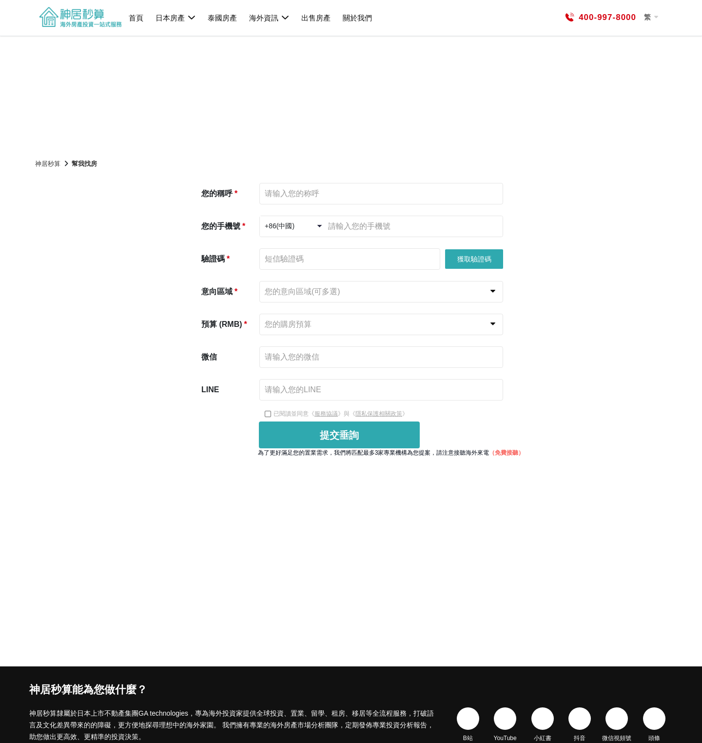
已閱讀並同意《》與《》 (336, 414)
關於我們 (357, 17)
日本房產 (176, 17)
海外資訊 (269, 17)
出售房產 (316, 17)
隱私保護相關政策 (378, 413)
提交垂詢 (339, 435)
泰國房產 (222, 17)
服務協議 (326, 413)
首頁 (136, 17)
